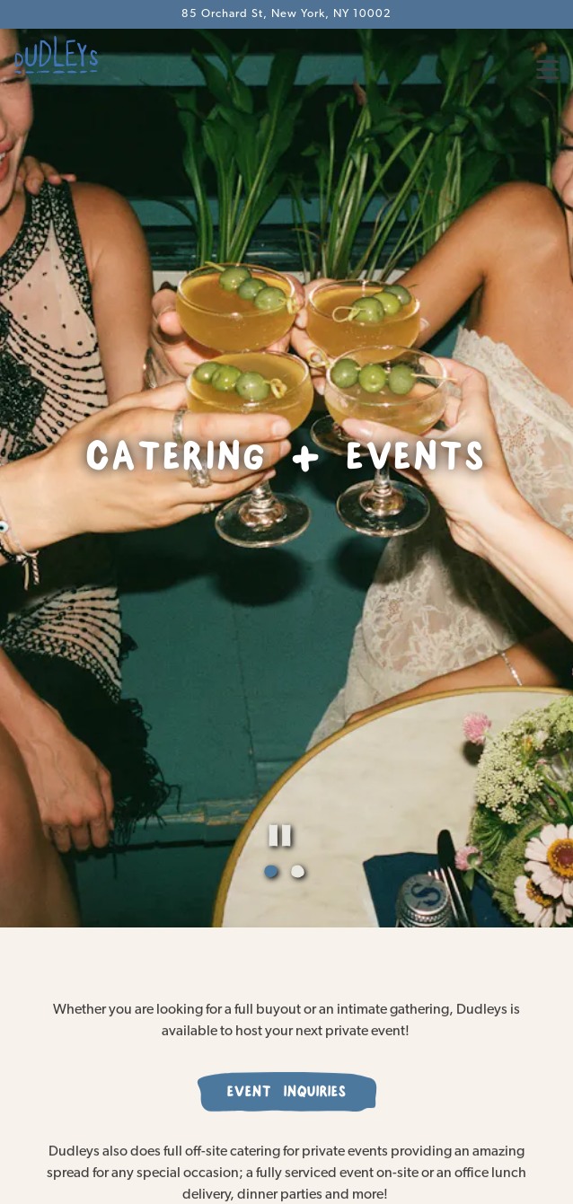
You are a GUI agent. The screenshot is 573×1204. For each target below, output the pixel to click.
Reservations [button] (287, 1181)
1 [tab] (273, 807)
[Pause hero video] (331, 769)
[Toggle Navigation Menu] (547, 69)
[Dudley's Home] (76, 55)
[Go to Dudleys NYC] (286, 13)
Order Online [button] (287, 1135)
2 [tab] (300, 807)
